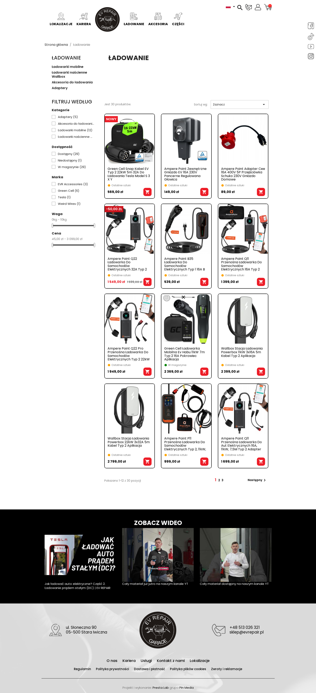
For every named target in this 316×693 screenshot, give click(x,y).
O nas (112, 660)
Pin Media (186, 687)
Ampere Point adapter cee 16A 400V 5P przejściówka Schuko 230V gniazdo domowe (243, 174)
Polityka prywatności (113, 669)
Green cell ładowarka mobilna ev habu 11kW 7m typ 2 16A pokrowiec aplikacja (184, 354)
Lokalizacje (61, 19)
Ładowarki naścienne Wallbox (69, 75)
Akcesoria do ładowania (72, 82)
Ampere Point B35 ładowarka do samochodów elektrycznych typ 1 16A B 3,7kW (184, 264)
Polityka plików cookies (188, 669)
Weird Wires (69, 204)
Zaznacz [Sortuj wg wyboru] (239, 104)
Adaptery (60, 88)
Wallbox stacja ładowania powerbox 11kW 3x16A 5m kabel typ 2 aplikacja (242, 352)
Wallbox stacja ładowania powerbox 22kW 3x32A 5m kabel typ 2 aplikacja (129, 442)
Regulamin (83, 669)
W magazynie (72, 167)
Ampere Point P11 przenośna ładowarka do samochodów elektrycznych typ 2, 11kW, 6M (185, 444)
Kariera (83, 19)
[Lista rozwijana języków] (231, 6)
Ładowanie (134, 19)
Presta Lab (161, 687)
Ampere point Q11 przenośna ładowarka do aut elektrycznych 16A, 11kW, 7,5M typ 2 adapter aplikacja (241, 444)
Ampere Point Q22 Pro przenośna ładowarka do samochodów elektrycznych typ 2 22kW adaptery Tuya (129, 354)
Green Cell (68, 191)
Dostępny (69, 154)
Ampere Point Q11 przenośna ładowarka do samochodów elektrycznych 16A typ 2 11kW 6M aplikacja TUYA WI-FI (241, 264)
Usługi (147, 660)
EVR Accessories (73, 184)
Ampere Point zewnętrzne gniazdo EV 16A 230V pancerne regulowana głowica (185, 174)
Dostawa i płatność (150, 669)
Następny (257, 480)
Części (178, 19)
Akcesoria (158, 19)
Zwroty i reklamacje (226, 669)
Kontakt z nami (171, 660)
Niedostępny (70, 160)
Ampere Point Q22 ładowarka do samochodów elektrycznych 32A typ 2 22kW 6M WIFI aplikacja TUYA (127, 264)
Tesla (64, 197)
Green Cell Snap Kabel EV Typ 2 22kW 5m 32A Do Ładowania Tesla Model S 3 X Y (129, 174)
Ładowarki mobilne (67, 67)
